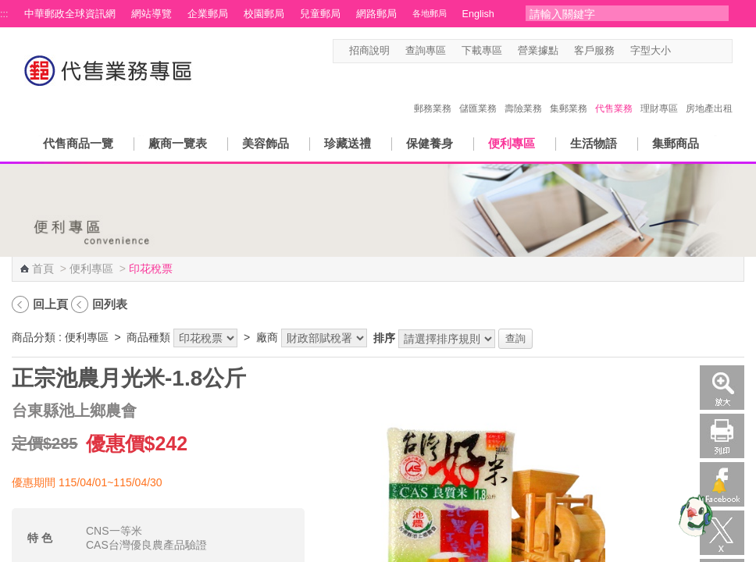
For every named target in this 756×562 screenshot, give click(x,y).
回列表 (109, 304)
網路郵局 (376, 14)
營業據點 (538, 50)
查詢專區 (425, 50)
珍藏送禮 (347, 143)
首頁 (43, 268)
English (478, 14)
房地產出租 (709, 92)
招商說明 (369, 50)
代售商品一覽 (78, 143)
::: (4, 14)
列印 (722, 436)
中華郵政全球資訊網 (70, 14)
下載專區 (482, 50)
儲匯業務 (478, 92)
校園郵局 (264, 14)
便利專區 (511, 143)
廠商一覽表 (177, 143)
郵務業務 (432, 92)
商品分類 (33, 337)
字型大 (710, 51)
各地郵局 (429, 13)
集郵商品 (675, 143)
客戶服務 (594, 50)
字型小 (680, 51)
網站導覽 (151, 14)
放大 (722, 387)
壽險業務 (523, 92)
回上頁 (50, 304)
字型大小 (650, 50)
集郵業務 (568, 92)
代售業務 (614, 92)
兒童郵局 (320, 14)
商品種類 (148, 337)
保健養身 (429, 143)
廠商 (267, 337)
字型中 (695, 51)
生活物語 (593, 143)
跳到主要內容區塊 (8, 8)
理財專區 (659, 92)
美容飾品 (265, 143)
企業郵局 (207, 14)
